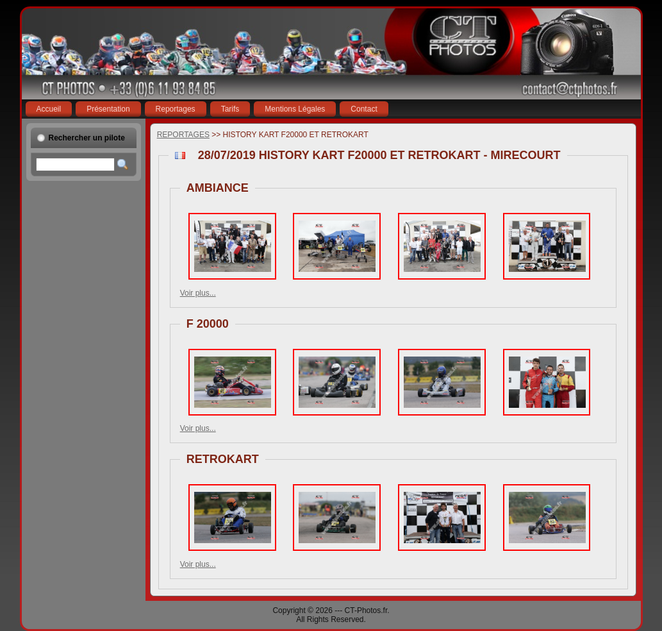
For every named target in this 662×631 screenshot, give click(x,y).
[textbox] (75, 164)
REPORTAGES (183, 134)
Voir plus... (198, 293)
